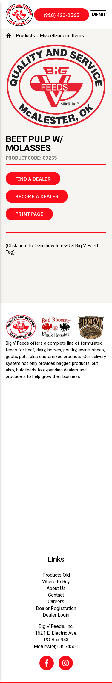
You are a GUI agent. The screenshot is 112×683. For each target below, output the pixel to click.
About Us (56, 588)
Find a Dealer (33, 178)
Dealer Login (56, 615)
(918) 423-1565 (61, 15)
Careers (56, 601)
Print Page (29, 214)
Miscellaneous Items (62, 35)
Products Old (56, 575)
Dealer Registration (56, 608)
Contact (56, 595)
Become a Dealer (37, 196)
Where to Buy (56, 581)
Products (25, 35)
